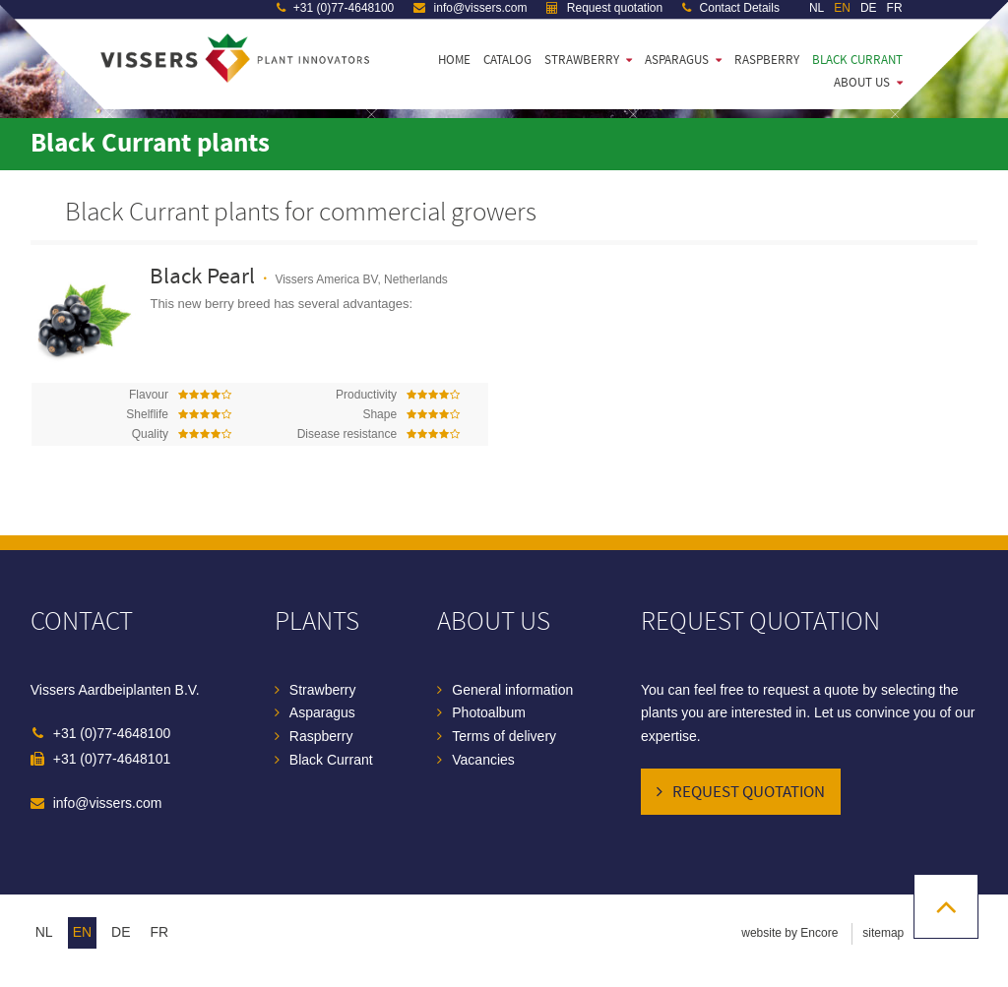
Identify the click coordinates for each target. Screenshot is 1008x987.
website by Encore (789, 933)
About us (862, 83)
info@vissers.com (107, 803)
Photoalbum (489, 712)
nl (44, 932)
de (120, 932)
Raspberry (766, 60)
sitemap (883, 933)
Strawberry (581, 60)
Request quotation (748, 792)
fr (160, 932)
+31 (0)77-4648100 (112, 733)
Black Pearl (202, 276)
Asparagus (677, 60)
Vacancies (483, 760)
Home (454, 60)
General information (512, 690)
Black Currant (857, 60)
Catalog (507, 60)
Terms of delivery (504, 736)
